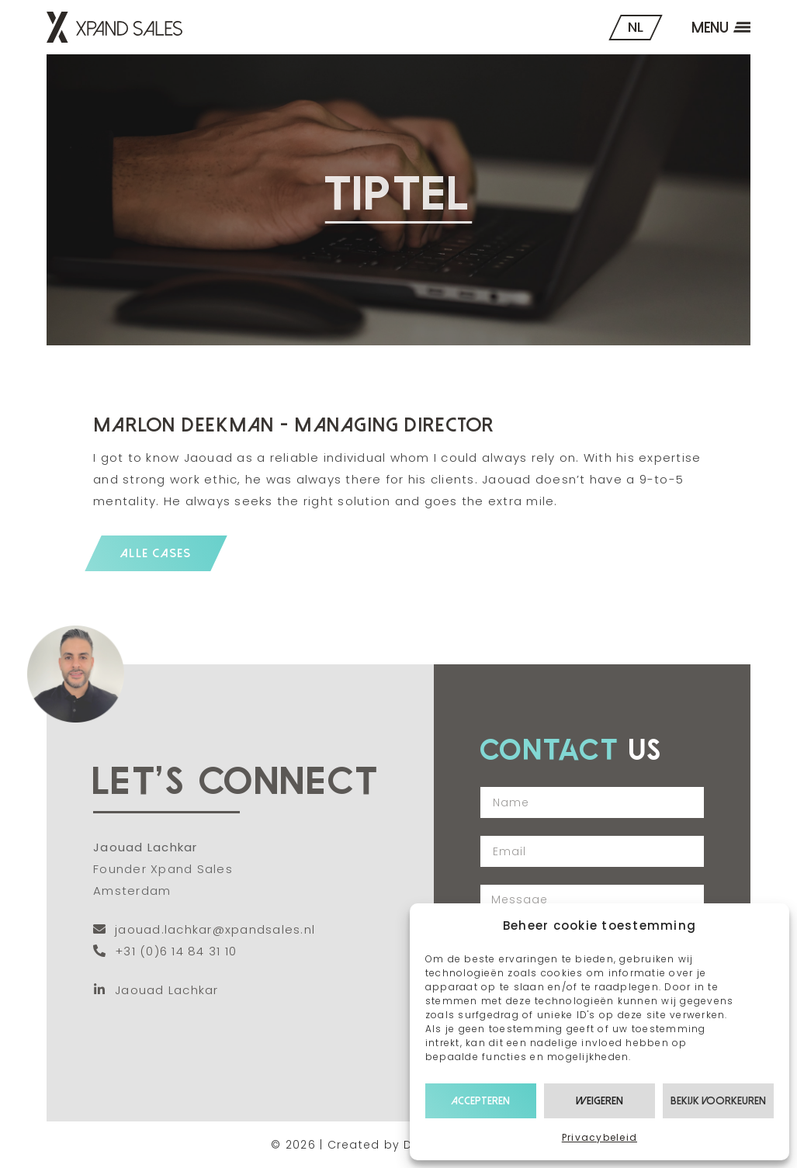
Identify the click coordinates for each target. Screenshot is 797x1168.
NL (635, 26)
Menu (710, 27)
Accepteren (480, 1101)
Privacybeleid (599, 1137)
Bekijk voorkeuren (718, 1101)
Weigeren (599, 1101)
